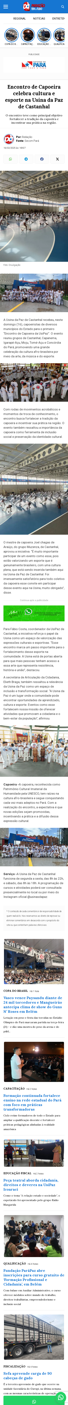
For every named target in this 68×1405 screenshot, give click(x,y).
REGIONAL (19, 18)
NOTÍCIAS (39, 18)
